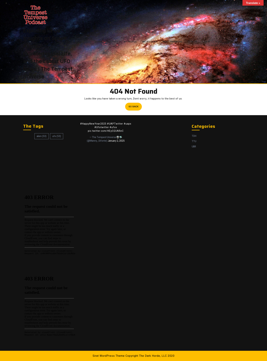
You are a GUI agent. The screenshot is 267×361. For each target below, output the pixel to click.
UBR (194, 146)
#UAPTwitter (115, 124)
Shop (230, 41)
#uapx (127, 124)
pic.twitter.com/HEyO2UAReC (106, 131)
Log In (206, 41)
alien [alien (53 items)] (41, 136)
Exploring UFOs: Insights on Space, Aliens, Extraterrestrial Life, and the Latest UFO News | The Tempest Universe (48, 54)
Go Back (135, 108)
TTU (194, 141)
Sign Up (192, 41)
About (86, 41)
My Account (149, 41)
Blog (218, 41)
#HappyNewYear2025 (93, 124)
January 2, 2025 (116, 141)
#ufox (113, 127)
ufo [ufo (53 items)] (56, 136)
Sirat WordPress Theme (109, 356)
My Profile (130, 41)
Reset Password (173, 41)
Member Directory (106, 41)
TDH (194, 136)
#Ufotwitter (102, 127)
